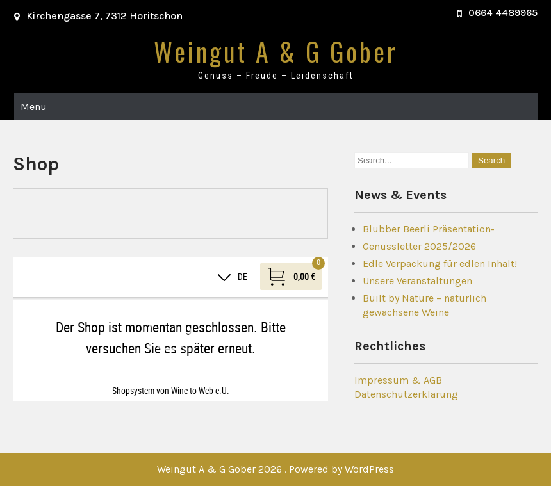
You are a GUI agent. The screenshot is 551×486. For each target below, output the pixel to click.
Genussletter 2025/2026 (419, 246)
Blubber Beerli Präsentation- (429, 229)
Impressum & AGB (398, 380)
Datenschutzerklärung (406, 394)
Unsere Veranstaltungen (417, 281)
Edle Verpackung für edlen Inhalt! (440, 263)
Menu (34, 107)
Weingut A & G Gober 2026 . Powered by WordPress (275, 469)
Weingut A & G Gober (276, 51)
